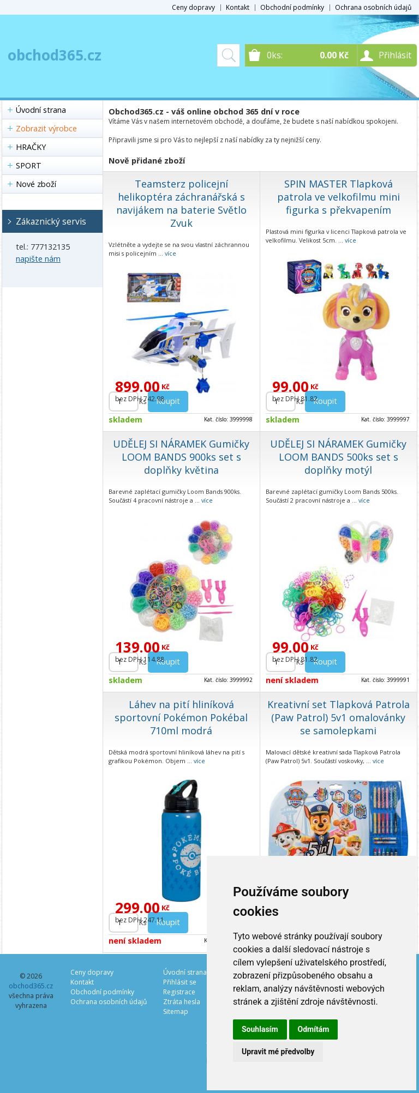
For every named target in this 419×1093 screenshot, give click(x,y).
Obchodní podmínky (292, 7)
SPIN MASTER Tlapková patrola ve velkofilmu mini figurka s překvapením (338, 196)
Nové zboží (36, 184)
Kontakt (237, 7)
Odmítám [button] (314, 1029)
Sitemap (175, 1011)
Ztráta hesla (181, 1001)
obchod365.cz (54, 55)
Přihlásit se (179, 982)
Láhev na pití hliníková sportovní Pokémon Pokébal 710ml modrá (181, 717)
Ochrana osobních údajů (373, 7)
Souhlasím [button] (260, 1029)
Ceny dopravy (193, 7)
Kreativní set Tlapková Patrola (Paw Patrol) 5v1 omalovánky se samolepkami (338, 717)
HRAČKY (31, 147)
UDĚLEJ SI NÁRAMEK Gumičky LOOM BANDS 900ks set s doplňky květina (181, 456)
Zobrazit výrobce (46, 128)
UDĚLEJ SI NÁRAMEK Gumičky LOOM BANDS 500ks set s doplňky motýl (338, 456)
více (170, 253)
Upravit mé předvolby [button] (278, 1051)
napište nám (38, 258)
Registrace (179, 992)
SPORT (28, 165)
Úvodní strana (41, 110)
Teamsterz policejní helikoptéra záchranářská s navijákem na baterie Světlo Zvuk (181, 203)
